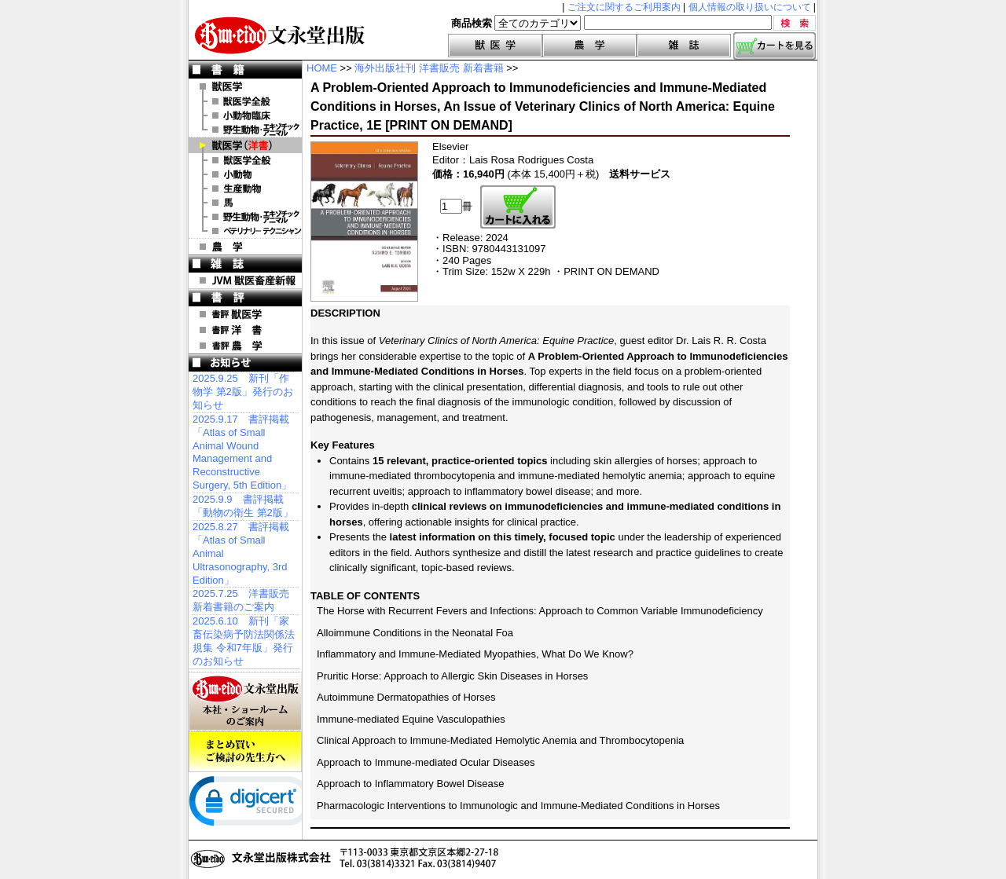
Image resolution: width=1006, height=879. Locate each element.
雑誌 (684, 45)
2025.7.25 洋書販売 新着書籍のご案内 (241, 600)
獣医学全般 (245, 101)
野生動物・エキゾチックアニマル (245, 130)
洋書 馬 (245, 203)
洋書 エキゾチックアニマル (245, 217)
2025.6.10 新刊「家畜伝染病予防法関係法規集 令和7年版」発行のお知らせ (244, 641)
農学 (589, 45)
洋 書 (245, 145)
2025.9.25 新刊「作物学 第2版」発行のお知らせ (243, 391)
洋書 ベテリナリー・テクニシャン (245, 231)
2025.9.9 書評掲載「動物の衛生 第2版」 (243, 505)
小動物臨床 (245, 115)
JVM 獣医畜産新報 (245, 280)
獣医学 (495, 45)
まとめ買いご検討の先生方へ (245, 751)
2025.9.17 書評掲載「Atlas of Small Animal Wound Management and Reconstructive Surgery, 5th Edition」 (242, 452)
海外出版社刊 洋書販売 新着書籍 (428, 68)
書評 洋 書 (245, 330)
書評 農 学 (245, 345)
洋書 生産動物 (245, 188)
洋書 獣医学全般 (245, 160)
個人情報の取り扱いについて (749, 7)
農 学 (245, 247)
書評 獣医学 (245, 314)
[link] (251, 804)
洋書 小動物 (245, 174)
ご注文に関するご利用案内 (624, 7)
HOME (322, 68)
